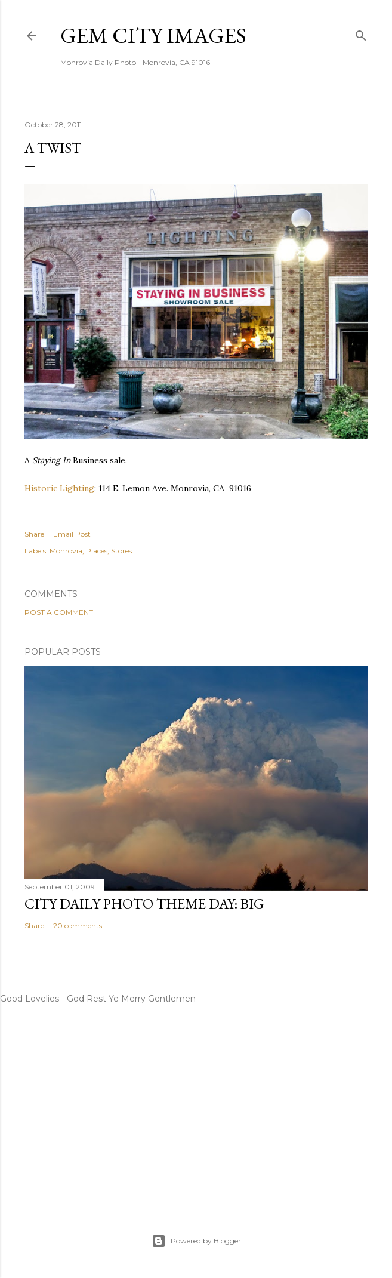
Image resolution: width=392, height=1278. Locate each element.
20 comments (77, 925)
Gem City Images (153, 35)
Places (96, 550)
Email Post (72, 533)
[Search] (361, 33)
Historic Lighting (59, 488)
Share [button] (34, 533)
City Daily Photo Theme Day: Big (144, 903)
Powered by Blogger (196, 1241)
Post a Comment (58, 612)
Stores (121, 550)
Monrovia (66, 550)
